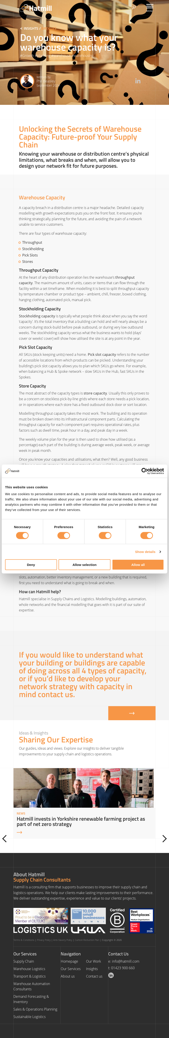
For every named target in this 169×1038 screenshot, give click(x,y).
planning (43, 55)
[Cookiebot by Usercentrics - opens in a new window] (144, 471)
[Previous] (6, 838)
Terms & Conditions (23, 940)
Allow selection (84, 565)
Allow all (138, 565)
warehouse (62, 55)
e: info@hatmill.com (123, 961)
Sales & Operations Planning (35, 1009)
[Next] (163, 838)
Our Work (93, 961)
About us (68, 976)
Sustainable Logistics (29, 1016)
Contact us (94, 976)
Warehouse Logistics (29, 968)
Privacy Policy (44, 940)
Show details (145, 551)
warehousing (84, 55)
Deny (31, 565)
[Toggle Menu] (149, 6)
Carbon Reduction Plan (87, 940)
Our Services (71, 968)
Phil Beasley (46, 81)
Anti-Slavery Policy (62, 940)
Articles (49, 28)
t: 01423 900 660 (121, 967)
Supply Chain (23, 961)
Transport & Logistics (29, 976)
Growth (28, 55)
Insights (31, 28)
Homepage (69, 961)
